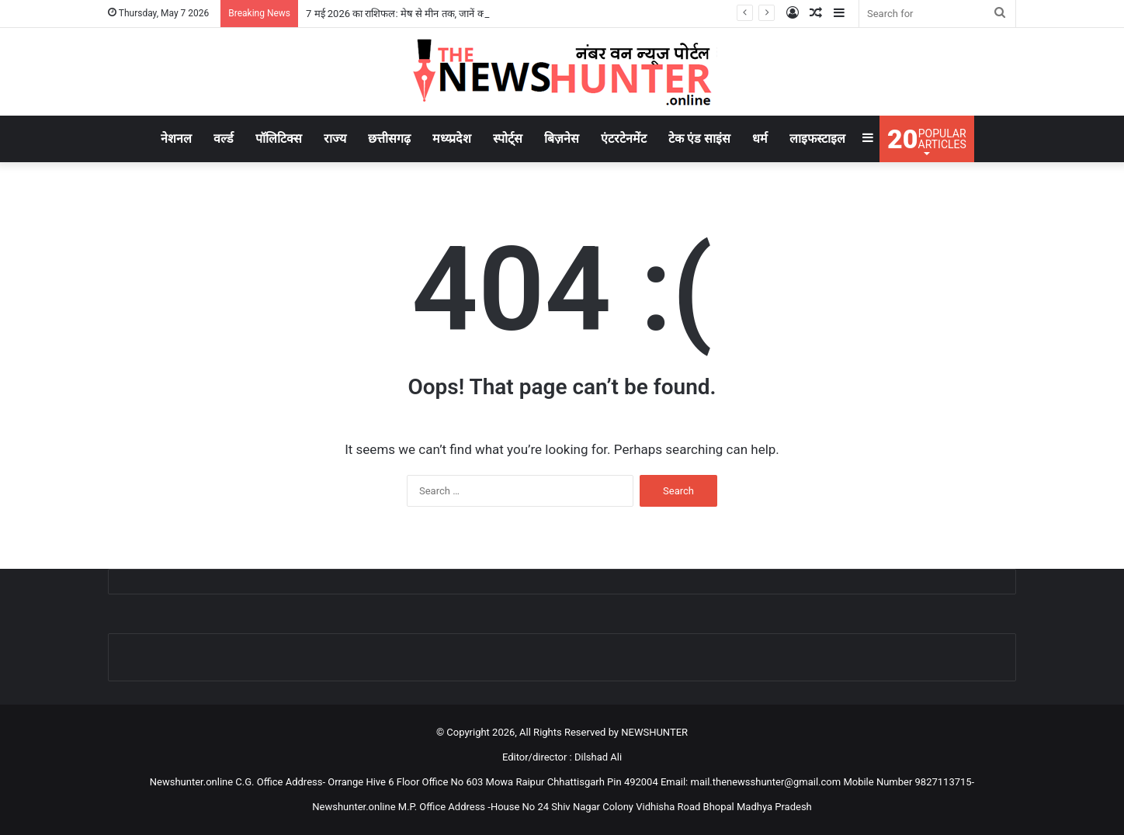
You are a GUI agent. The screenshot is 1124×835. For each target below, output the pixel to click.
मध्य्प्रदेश (451, 138)
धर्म (760, 138)
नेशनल (176, 138)
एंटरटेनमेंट (624, 138)
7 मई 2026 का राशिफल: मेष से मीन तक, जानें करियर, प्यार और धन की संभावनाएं (454, 13)
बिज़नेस (561, 138)
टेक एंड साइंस (699, 138)
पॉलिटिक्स (278, 138)
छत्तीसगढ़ (389, 138)
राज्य (335, 138)
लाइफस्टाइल (817, 138)
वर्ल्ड (223, 138)
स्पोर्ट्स (507, 138)
